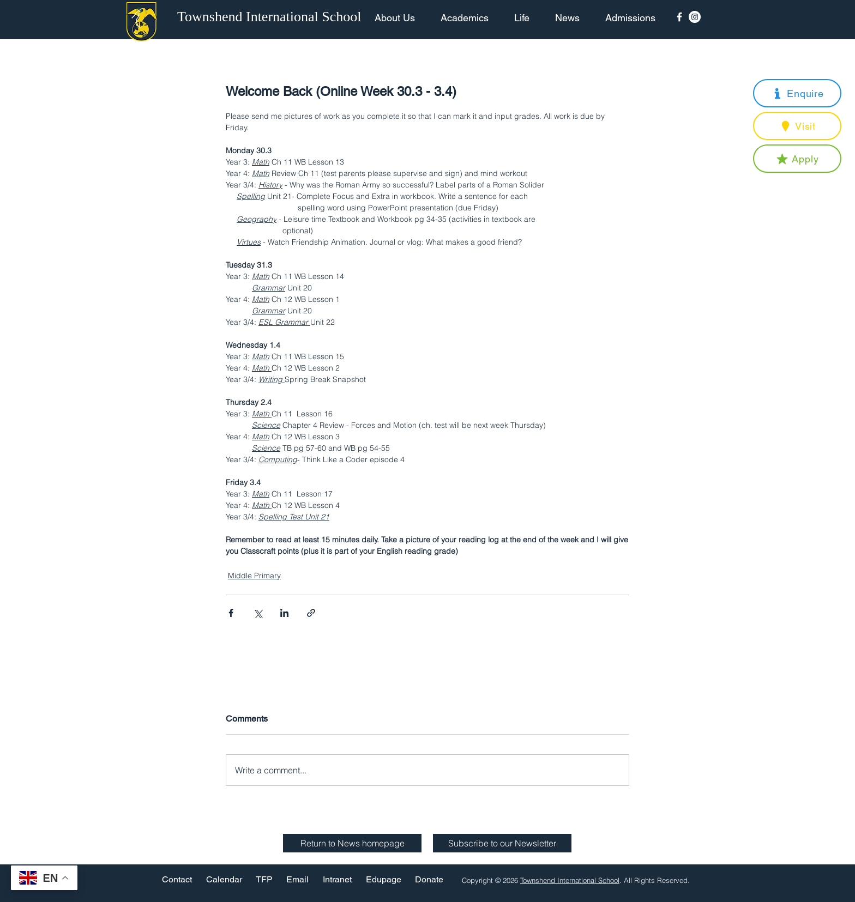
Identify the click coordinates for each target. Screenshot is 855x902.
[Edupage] (383, 880)
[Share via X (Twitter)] (257, 613)
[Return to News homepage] (352, 843)
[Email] (297, 880)
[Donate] (429, 880)
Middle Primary (254, 575)
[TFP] (264, 880)
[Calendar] (224, 880)
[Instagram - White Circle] (695, 17)
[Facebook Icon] (679, 17)
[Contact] (177, 880)
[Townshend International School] (271, 16)
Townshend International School (569, 880)
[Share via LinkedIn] (284, 613)
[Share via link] (311, 613)
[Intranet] (337, 880)
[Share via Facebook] (231, 613)
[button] (797, 93)
